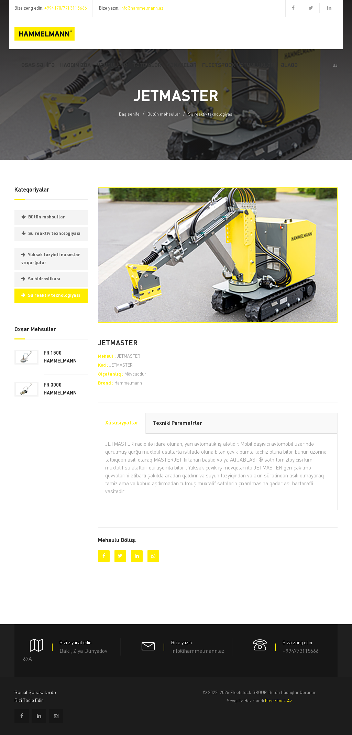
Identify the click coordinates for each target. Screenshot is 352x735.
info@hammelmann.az (141, 8)
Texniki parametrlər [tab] (177, 423)
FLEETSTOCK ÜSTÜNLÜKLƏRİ (238, 65)
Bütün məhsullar (163, 114)
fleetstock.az (278, 701)
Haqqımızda (75, 65)
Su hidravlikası (44, 279)
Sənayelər (182, 65)
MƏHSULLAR (111, 65)
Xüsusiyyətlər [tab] (122, 423)
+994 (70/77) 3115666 (65, 8)
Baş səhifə (129, 114)
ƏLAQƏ (289, 65)
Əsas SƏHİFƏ (38, 65)
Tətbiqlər (147, 65)
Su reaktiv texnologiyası (210, 114)
